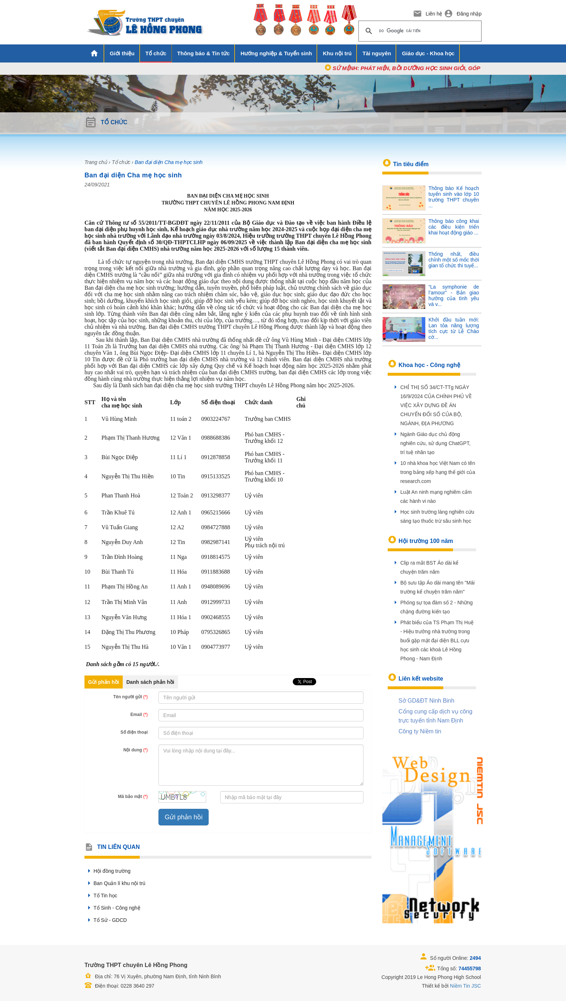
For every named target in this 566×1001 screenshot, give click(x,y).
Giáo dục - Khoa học (428, 53)
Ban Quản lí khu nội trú (114, 883)
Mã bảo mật (133, 796)
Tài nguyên (376, 53)
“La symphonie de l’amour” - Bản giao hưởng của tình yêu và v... (453, 295)
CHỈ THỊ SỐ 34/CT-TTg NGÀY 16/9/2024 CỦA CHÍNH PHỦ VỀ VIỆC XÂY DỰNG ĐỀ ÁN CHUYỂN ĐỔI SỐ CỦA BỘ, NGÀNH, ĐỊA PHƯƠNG (436, 405)
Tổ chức (155, 53)
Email (139, 714)
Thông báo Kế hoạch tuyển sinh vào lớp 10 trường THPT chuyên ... (453, 196)
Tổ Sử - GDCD (105, 920)
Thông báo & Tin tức (203, 53)
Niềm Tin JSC (465, 986)
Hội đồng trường (107, 871)
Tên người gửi (130, 696)
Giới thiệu (122, 53)
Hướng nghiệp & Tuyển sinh (276, 53)
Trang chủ (95, 162)
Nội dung (135, 749)
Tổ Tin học (100, 895)
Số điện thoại (134, 732)
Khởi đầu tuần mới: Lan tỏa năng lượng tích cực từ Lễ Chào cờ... (453, 328)
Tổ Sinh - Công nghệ (112, 908)
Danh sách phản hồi (150, 682)
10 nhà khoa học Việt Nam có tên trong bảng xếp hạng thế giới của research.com (437, 472)
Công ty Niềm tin (420, 731)
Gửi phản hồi (103, 682)
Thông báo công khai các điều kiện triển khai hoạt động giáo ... (453, 227)
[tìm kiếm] (419, 31)
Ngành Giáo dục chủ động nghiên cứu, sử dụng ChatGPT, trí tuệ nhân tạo (435, 443)
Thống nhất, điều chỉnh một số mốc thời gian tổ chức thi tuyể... (453, 259)
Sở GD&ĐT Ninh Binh (426, 701)
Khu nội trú (337, 53)
